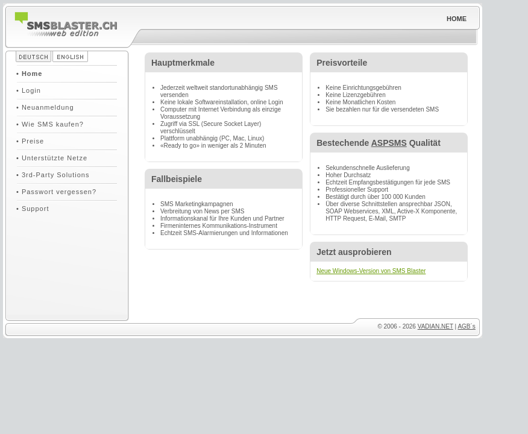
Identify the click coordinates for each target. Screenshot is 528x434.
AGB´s (466, 326)
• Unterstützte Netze (51, 158)
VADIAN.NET (435, 326)
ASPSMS (389, 143)
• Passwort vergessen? (56, 191)
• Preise (30, 141)
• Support (32, 208)
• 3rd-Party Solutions (52, 174)
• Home (29, 73)
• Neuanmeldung (45, 107)
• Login (28, 90)
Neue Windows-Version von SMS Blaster (371, 271)
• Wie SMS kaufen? (50, 124)
